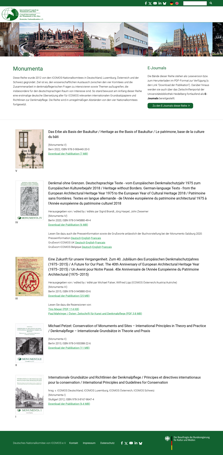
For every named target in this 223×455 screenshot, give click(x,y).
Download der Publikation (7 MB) (68, 153)
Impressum (89, 443)
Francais (96, 238)
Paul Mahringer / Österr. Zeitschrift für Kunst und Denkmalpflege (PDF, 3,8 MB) (95, 313)
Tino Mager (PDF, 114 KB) (63, 309)
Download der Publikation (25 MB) (69, 295)
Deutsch (76, 238)
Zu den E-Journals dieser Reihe (170, 105)
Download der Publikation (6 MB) (68, 224)
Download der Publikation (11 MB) (69, 347)
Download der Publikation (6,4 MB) (69, 403)
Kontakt (73, 443)
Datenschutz (107, 443)
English (85, 238)
